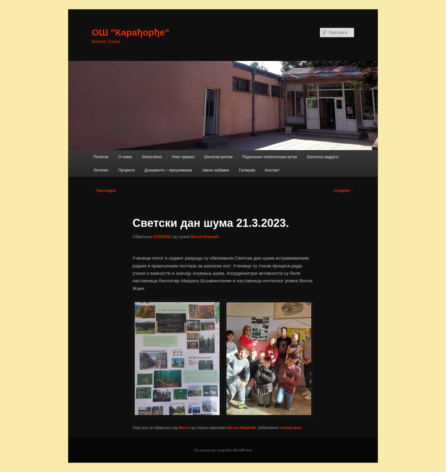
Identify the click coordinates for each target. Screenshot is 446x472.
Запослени (152, 156)
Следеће (344, 190)
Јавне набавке (215, 170)
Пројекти (126, 170)
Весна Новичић (205, 237)
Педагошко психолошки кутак (269, 156)
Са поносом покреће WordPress (223, 450)
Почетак (100, 156)
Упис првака (183, 156)
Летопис (100, 170)
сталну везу (290, 428)
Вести (184, 428)
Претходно (104, 190)
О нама (125, 156)
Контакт (272, 170)
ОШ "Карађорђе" (130, 32)
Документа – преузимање (168, 170)
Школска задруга (323, 156)
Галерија (247, 170)
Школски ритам (218, 156)
